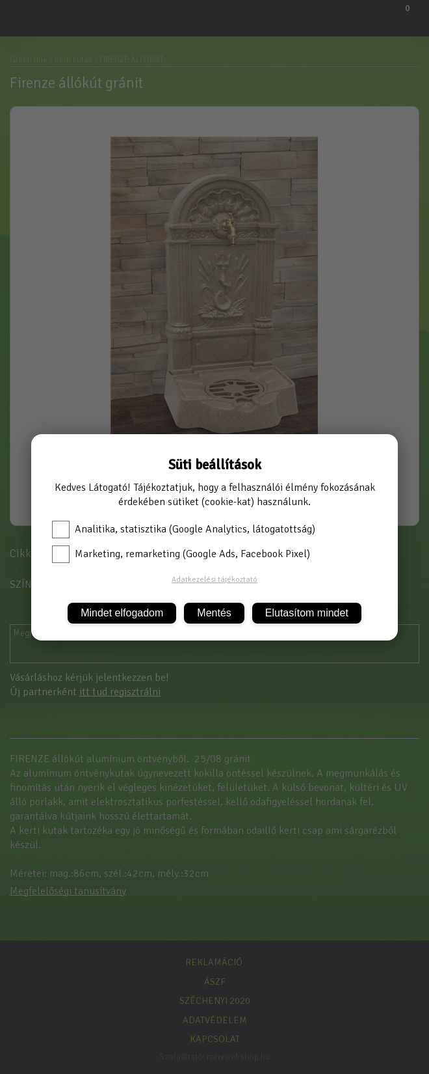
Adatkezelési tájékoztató (214, 580)
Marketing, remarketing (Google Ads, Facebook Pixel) (181, 554)
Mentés (214, 612)
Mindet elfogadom (122, 612)
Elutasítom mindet (306, 612)
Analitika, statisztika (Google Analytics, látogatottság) (183, 529)
